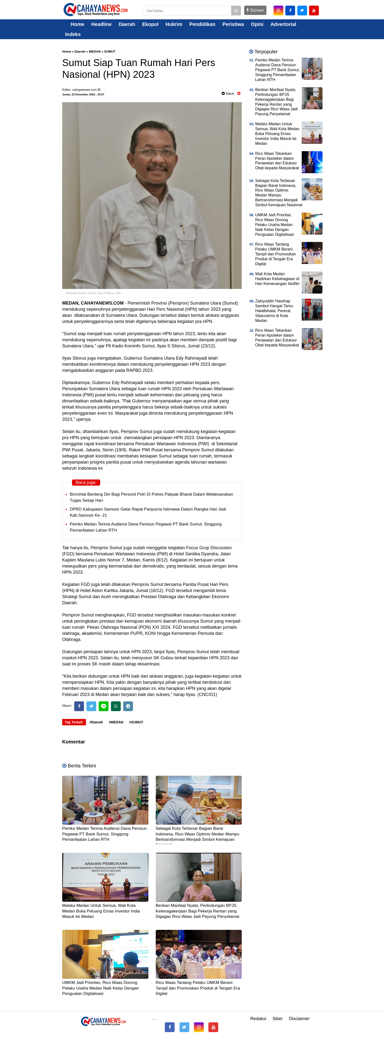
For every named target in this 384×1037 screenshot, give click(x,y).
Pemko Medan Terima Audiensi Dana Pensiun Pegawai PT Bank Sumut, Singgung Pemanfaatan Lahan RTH (104, 834)
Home (74, 24)
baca (228, 93)
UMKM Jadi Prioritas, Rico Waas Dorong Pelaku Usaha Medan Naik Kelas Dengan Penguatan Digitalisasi (100, 988)
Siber (278, 1018)
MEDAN (95, 51)
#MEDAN (116, 722)
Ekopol (150, 24)
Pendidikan (202, 24)
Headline (101, 24)
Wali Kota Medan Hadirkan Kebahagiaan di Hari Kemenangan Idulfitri (277, 279)
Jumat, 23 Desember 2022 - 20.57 (83, 94)
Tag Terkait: (74, 722)
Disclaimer (299, 1018)
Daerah (127, 24)
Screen (255, 10)
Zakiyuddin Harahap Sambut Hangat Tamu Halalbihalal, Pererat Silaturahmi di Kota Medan (274, 311)
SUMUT (109, 51)
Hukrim (174, 24)
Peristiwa (233, 24)
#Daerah (96, 722)
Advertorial (283, 24)
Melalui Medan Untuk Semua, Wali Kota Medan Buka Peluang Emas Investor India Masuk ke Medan (101, 911)
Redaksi (258, 1018)
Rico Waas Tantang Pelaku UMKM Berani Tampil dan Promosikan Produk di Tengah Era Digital (198, 988)
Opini (257, 24)
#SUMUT (136, 722)
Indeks (73, 34)
